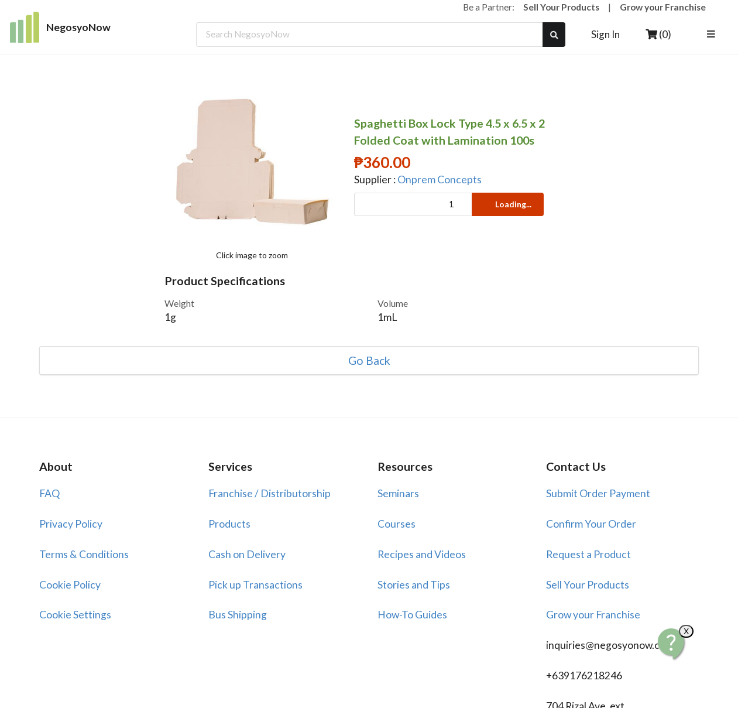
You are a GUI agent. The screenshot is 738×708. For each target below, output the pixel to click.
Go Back (369, 361)
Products (229, 524)
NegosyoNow (60, 27)
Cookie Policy (70, 585)
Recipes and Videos (421, 554)
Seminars (398, 493)
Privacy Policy (70, 524)
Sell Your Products (561, 7)
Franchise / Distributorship (269, 493)
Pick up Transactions (255, 585)
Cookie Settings (75, 614)
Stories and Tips (413, 585)
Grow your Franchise (663, 7)
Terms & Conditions (84, 554)
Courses (396, 524)
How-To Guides (412, 614)
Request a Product (588, 554)
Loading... (507, 204)
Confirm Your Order (591, 524)
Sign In (605, 34)
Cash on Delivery (247, 554)
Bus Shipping (237, 614)
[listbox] (713, 34)
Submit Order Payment (598, 493)
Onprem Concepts (439, 179)
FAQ (49, 493)
